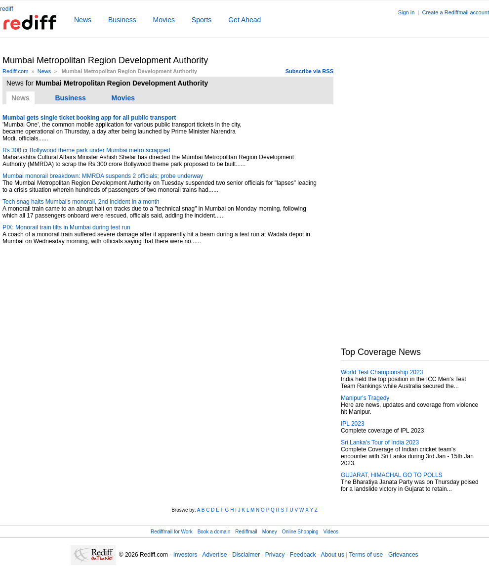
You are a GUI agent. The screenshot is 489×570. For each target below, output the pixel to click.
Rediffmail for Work (172, 531)
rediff (6, 8)
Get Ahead (244, 20)
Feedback (303, 554)
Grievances (403, 554)
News (82, 20)
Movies (164, 20)
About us (332, 554)
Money (269, 531)
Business (122, 20)
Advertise (214, 554)
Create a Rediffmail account (455, 12)
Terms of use (366, 554)
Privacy (275, 554)
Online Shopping (300, 531)
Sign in (406, 12)
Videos (331, 531)
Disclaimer (246, 554)
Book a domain (214, 531)
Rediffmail (246, 531)
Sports (201, 20)
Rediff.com (15, 71)
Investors (185, 554)
